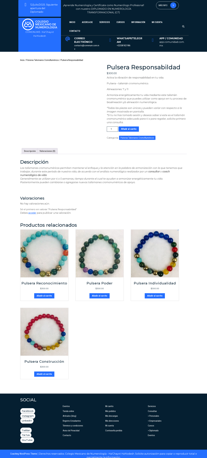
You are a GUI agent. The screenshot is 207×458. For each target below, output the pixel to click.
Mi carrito (109, 402)
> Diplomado (153, 427)
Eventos (66, 402)
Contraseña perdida (113, 427)
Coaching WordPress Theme (23, 450)
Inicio (72, 22)
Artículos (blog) (69, 412)
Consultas (152, 407)
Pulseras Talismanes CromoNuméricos (42, 60)
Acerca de (87, 22)
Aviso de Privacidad (71, 427)
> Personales (153, 412)
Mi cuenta (157, 22)
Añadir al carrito (129, 129)
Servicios (104, 22)
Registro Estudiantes (72, 417)
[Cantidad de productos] (112, 129)
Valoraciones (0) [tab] (47, 147)
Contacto (74, 31)
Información (138, 22)
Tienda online (68, 407)
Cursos (120, 22)
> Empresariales (154, 417)
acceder (32, 209)
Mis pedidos (110, 407)
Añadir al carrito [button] (44, 292)
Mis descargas (111, 412)
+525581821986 (123, 45)
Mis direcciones (112, 417)
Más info (167, 5)
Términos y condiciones (73, 422)
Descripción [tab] (30, 147)
